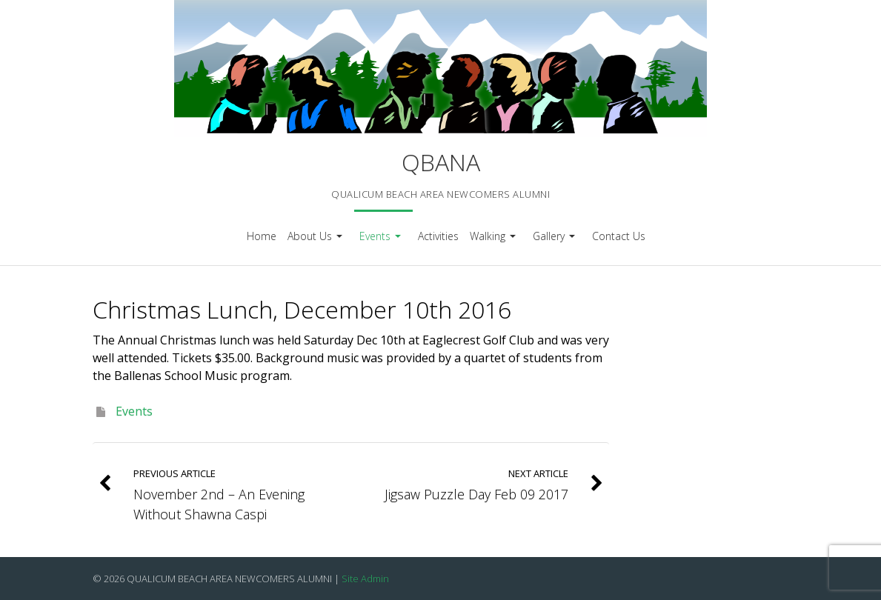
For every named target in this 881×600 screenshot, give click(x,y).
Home (261, 236)
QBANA (441, 162)
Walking (494, 241)
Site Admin (365, 578)
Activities (438, 236)
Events (382, 241)
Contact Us (618, 236)
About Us (316, 241)
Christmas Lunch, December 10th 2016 (302, 309)
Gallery (556, 241)
